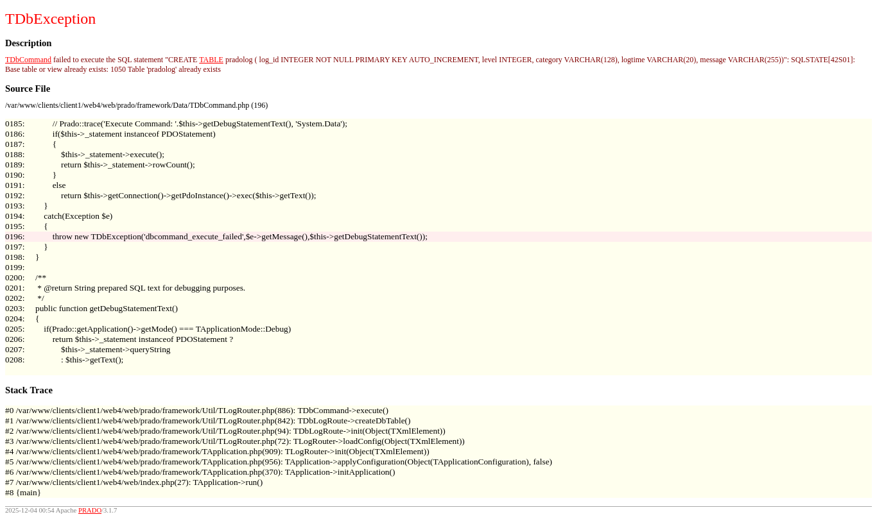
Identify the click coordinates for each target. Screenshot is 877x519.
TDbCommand (28, 59)
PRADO (89, 510)
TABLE (211, 59)
